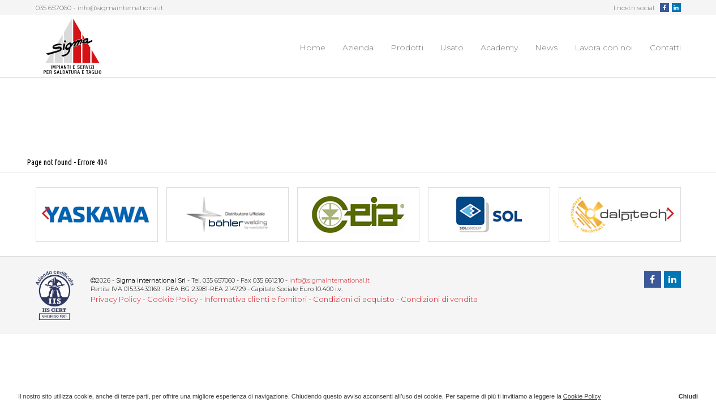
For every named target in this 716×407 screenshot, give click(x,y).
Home (312, 47)
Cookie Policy (172, 299)
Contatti (665, 47)
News (546, 47)
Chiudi (688, 396)
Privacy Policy (116, 299)
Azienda (358, 47)
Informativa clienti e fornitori (255, 299)
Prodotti (407, 47)
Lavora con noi (603, 47)
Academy (499, 47)
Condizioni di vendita (439, 299)
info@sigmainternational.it (121, 7)
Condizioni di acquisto (354, 299)
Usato (452, 47)
